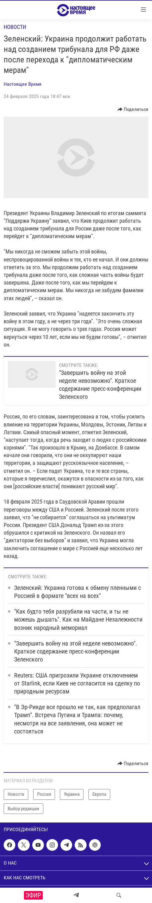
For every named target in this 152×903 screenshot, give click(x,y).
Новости (15, 27)
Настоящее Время (22, 84)
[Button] (133, 109)
